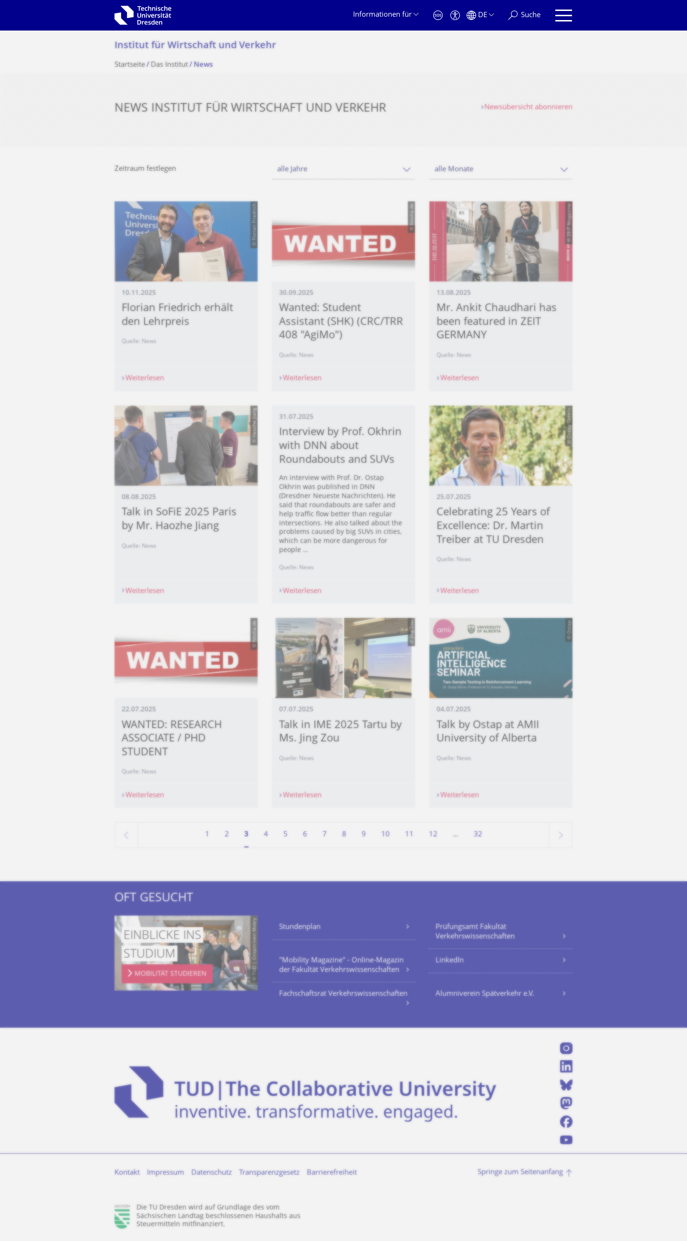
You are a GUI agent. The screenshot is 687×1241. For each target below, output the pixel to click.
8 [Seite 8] (344, 834)
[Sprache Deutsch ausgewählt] (480, 15)
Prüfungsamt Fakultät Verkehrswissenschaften (475, 932)
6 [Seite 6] (305, 834)
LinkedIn (450, 960)
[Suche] (524, 15)
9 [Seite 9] (364, 834)
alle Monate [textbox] (454, 169)
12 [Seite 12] (433, 834)
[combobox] (343, 169)
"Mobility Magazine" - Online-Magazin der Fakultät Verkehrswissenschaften (341, 965)
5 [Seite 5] (285, 834)
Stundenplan (300, 927)
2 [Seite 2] (227, 834)
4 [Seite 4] (266, 834)
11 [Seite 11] (409, 834)
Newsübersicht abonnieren (528, 107)
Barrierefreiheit (332, 1173)
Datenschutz (211, 1173)
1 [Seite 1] (207, 834)
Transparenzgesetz (269, 1173)
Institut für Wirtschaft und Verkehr (195, 46)
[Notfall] (438, 15)
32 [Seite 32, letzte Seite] (478, 834)
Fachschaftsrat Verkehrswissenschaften (343, 994)
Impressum (165, 1173)
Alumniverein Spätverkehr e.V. (485, 994)
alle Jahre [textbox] (292, 169)
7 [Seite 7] (325, 834)
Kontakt (127, 1173)
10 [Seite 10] (385, 834)
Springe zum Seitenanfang (520, 1172)
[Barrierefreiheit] (455, 15)
